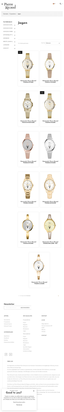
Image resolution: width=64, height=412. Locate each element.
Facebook (6, 354)
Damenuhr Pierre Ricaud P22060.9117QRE (28, 162)
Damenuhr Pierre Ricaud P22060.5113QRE (50, 162)
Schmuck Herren (8, 324)
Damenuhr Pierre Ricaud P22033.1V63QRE (50, 81)
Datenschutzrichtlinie (9, 342)
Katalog (6, 340)
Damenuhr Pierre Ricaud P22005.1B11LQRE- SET (50, 242)
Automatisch (26, 349)
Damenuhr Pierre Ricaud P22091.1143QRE (39, 283)
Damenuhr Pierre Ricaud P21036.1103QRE (28, 242)
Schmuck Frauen (8, 326)
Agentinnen (6, 336)
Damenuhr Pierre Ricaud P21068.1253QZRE (50, 202)
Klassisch (25, 326)
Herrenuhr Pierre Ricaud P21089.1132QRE (28, 202)
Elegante (25, 324)
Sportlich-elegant (27, 347)
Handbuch (6, 338)
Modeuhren (26, 329)
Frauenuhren (7, 322)
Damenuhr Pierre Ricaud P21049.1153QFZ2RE (28, 121)
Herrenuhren (7, 319)
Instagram (10, 354)
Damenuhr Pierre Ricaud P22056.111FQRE (28, 81)
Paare (24, 322)
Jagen (24, 331)
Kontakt (44, 335)
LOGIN (43, 320)
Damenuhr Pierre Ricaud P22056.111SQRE (50, 121)
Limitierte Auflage (27, 351)
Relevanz (53, 43)
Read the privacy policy (19, 402)
